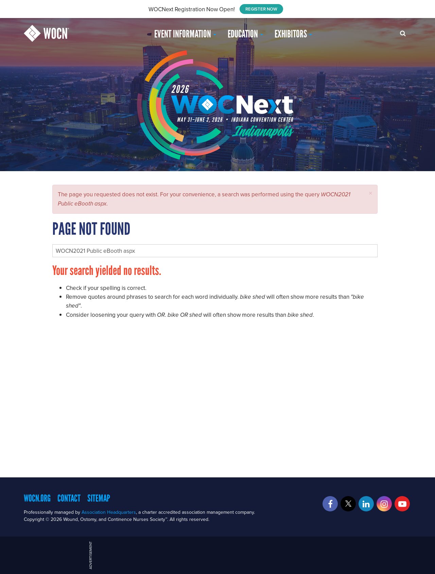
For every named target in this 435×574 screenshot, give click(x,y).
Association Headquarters (109, 512)
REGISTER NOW (261, 9)
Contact (69, 498)
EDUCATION (245, 34)
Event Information (185, 34)
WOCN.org (37, 498)
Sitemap (98, 498)
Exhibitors (293, 34)
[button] (370, 193)
